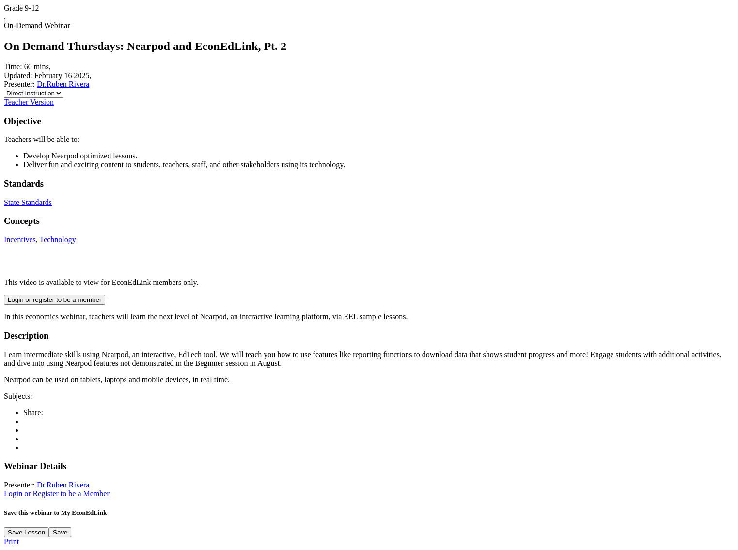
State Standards (28, 202)
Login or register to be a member (54, 299)
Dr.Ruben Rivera (63, 84)
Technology (57, 240)
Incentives (20, 240)
